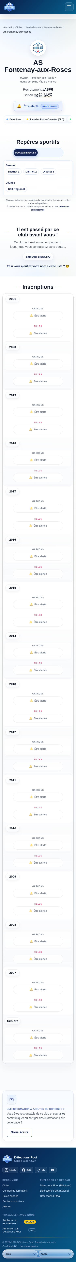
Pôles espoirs (10, 1195)
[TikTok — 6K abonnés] (41, 1170)
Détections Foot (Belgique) (55, 1185)
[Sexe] (19, 1254)
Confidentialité (9, 1246)
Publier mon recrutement (19, 1222)
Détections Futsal (50, 1195)
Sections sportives (13, 1201)
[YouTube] (53, 1170)
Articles (6, 1206)
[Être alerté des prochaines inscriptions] (38, 106)
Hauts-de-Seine (29, 81)
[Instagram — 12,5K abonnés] (10, 1170)
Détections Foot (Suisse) (54, 1190)
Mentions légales (29, 1246)
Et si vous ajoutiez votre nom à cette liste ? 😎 (38, 266)
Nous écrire (19, 1132)
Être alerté (38, 315)
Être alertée (38, 333)
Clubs (5, 1185)
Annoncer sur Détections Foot (19, 1230)
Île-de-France (48, 81)
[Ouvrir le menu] (69, 6)
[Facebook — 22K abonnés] (26, 1170)
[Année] (54, 1254)
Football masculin (25, 152)
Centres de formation (14, 1190)
